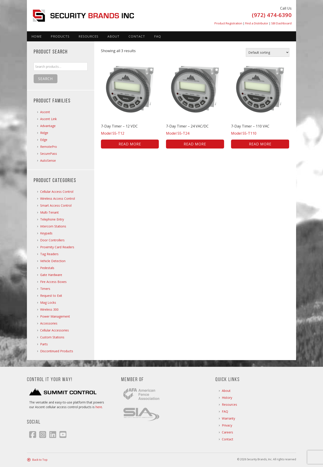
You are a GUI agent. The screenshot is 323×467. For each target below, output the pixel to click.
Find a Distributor (256, 23)
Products (60, 36)
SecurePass (48, 153)
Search (45, 78)
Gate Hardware (51, 275)
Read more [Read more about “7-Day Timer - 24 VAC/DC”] (195, 144)
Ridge (44, 133)
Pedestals (47, 268)
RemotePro (48, 146)
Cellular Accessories (54, 330)
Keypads (46, 233)
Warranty (228, 418)
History (227, 397)
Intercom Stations (53, 226)
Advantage (48, 126)
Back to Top (40, 460)
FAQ (157, 36)
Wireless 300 (49, 309)
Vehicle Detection (52, 261)
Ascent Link (48, 119)
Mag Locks (48, 302)
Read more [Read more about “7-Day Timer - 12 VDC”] (130, 144)
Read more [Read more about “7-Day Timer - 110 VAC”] (260, 144)
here (99, 407)
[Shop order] (267, 52)
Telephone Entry (52, 219)
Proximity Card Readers (57, 247)
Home (36, 36)
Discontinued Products (56, 351)
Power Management (55, 316)
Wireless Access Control (57, 198)
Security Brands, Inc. (86, 13)
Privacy (227, 425)
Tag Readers (49, 254)
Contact (137, 36)
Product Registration (228, 23)
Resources (88, 36)
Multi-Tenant (49, 212)
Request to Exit (51, 295)
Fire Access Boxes (53, 282)
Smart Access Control (56, 205)
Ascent (45, 112)
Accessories (48, 323)
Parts (44, 344)
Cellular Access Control (56, 191)
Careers (227, 432)
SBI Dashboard (281, 23)
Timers (45, 289)
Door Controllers (52, 240)
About (113, 36)
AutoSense (48, 160)
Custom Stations (52, 337)
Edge (43, 140)
